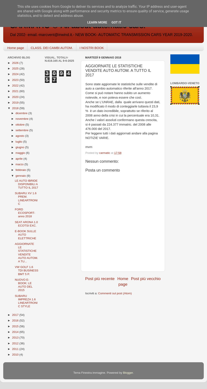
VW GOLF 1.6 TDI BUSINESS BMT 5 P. (26, 270)
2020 (15, 97)
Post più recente (100, 278)
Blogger (128, 372)
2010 (15, 354)
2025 (15, 68)
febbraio (21, 170)
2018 (15, 108)
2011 (15, 349)
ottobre (20, 124)
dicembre (22, 113)
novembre (22, 118)
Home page (15, 48)
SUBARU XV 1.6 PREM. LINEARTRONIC (26, 198)
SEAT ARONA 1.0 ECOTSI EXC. (26, 223)
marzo (20, 164)
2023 (15, 80)
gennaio (21, 175)
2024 (15, 74)
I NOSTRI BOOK (92, 48)
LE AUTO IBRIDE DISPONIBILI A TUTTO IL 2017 (26, 184)
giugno (20, 147)
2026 (15, 63)
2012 (15, 343)
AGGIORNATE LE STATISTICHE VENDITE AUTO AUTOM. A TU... (26, 252)
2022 (15, 85)
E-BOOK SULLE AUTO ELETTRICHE (25, 235)
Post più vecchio (146, 278)
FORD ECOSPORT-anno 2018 (25, 213)
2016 (15, 320)
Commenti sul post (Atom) (115, 293)
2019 (15, 102)
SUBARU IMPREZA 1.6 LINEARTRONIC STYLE (26, 301)
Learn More (97, 22)
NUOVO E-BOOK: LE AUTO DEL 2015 (24, 285)
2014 (15, 332)
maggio (21, 152)
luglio (19, 141)
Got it (116, 22)
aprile (20, 158)
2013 (15, 337)
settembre (22, 130)
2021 (15, 91)
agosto (20, 135)
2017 (15, 315)
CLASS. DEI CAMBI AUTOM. (52, 48)
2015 (15, 326)
